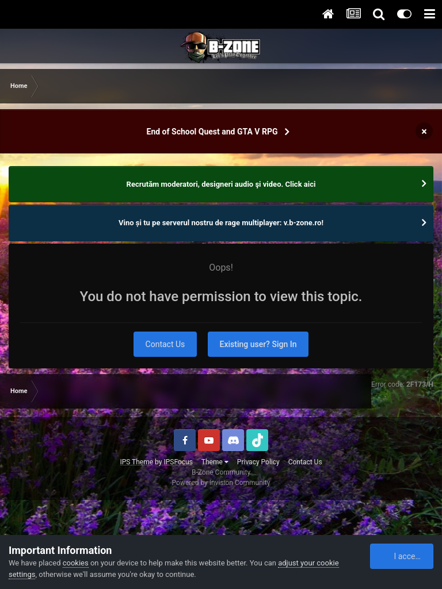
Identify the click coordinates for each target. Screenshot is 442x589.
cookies (76, 563)
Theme (214, 462)
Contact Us (165, 344)
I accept (402, 556)
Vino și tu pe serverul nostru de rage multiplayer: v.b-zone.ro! (221, 222)
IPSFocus (177, 462)
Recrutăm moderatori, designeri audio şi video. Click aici (221, 184)
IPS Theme (136, 462)
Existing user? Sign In (258, 344)
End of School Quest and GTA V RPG (212, 131)
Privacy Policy (258, 462)
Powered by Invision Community (221, 483)
